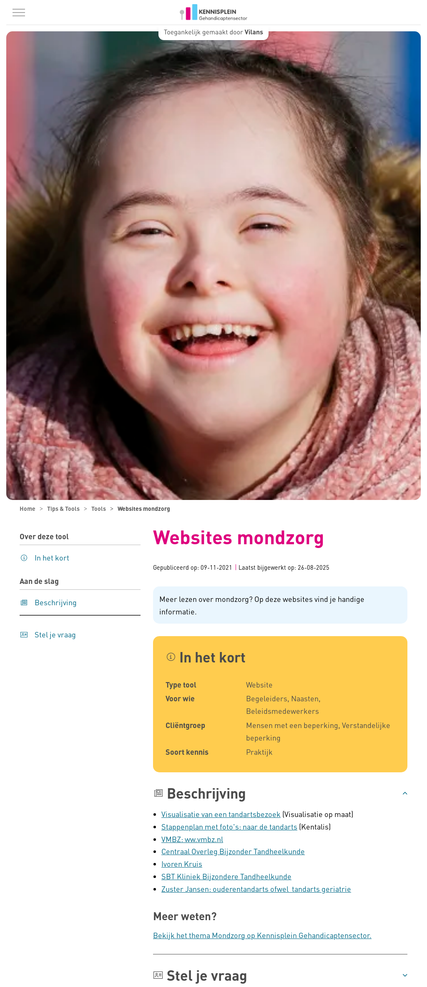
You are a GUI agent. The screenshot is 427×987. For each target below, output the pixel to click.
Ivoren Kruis (181, 863)
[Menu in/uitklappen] (18, 12)
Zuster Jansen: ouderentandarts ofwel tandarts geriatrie (256, 888)
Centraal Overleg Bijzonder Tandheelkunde (233, 851)
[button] (280, 793)
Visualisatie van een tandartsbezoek (221, 814)
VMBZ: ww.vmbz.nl (192, 839)
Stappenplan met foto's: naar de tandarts (229, 826)
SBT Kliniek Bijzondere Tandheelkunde (226, 876)
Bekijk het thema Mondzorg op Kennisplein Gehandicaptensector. (262, 935)
